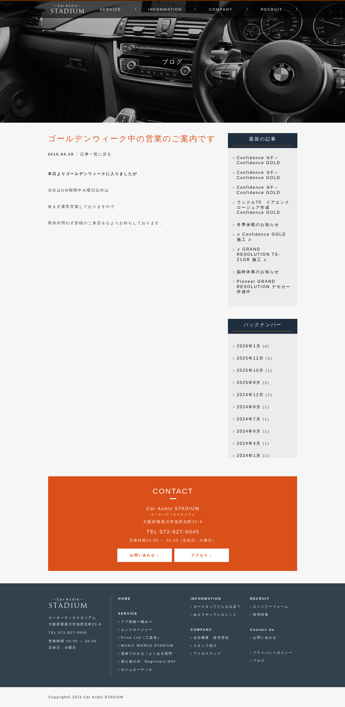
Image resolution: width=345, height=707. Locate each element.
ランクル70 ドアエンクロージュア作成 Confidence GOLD (263, 207)
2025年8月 (249, 382)
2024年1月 (249, 455)
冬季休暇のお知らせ (258, 225)
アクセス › (201, 555)
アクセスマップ (207, 653)
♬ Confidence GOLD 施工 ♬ (261, 237)
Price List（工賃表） (141, 637)
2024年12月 (250, 395)
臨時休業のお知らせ (258, 272)
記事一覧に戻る (96, 154)
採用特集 (261, 614)
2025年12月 (250, 358)
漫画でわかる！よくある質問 (147, 653)
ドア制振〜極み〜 (137, 622)
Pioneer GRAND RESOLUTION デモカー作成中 (264, 286)
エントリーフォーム (271, 606)
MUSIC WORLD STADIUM (147, 645)
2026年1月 (249, 346)
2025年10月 (250, 370)
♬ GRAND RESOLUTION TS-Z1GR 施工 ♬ (259, 254)
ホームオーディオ (137, 669)
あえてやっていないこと (215, 614)
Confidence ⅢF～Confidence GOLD (259, 160)
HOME (124, 598)
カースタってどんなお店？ (217, 606)
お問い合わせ (265, 637)
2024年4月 (249, 443)
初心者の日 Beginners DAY (148, 661)
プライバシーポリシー (273, 653)
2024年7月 (249, 419)
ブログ (259, 661)
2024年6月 (249, 431)
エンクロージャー (137, 630)
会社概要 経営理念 (211, 637)
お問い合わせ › (144, 555)
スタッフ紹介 (205, 645)
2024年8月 (249, 407)
